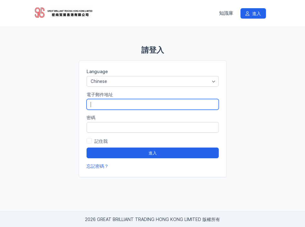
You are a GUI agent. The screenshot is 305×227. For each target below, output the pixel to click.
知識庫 (226, 13)
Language (97, 71)
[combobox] (153, 81)
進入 (253, 13)
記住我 (101, 141)
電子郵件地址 (100, 94)
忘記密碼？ (98, 166)
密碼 (91, 117)
